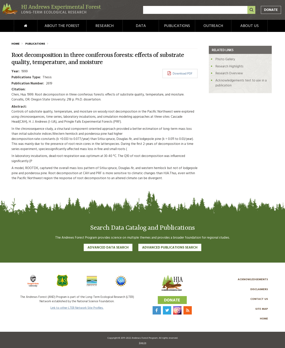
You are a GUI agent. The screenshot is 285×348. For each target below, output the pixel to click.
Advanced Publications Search (170, 247)
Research (104, 26)
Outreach (213, 26)
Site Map (261, 309)
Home (19, 26)
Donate (271, 10)
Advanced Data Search (108, 247)
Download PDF (182, 73)
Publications (177, 26)
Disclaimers (259, 289)
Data (141, 26)
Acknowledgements (253, 279)
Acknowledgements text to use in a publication (241, 83)
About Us (249, 26)
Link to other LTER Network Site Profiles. (77, 308)
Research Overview (229, 73)
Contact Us (259, 299)
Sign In (142, 343)
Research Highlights (229, 66)
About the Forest (62, 26)
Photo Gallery (225, 59)
